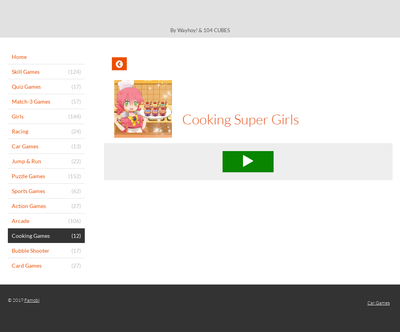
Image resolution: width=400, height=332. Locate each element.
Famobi (32, 300)
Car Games (378, 303)
